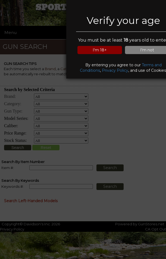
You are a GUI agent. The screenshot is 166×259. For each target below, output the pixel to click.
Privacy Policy (115, 70)
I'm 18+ (100, 50)
